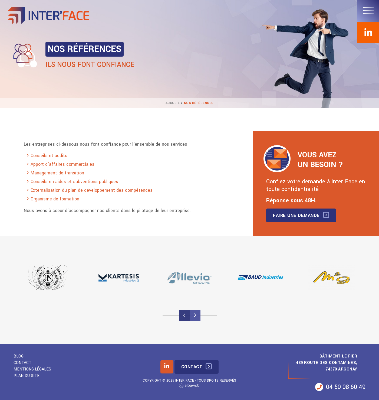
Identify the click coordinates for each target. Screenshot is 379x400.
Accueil (173, 103)
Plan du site (26, 376)
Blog (19, 356)
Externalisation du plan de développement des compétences (92, 190)
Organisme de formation (55, 199)
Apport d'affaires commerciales (62, 164)
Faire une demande (296, 215)
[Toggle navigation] (368, 11)
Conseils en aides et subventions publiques (74, 181)
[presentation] (184, 315)
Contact (22, 363)
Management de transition (57, 173)
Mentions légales (32, 369)
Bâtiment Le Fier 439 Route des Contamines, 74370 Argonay (326, 362)
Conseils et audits (49, 155)
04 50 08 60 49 (340, 387)
